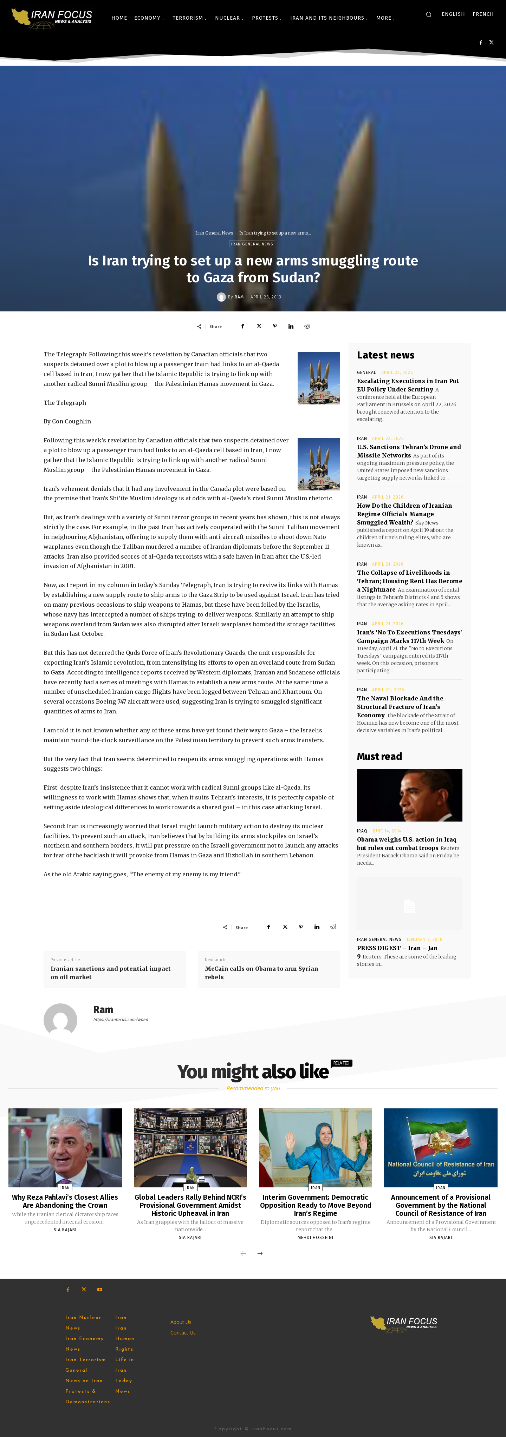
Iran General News (214, 233)
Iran (362, 438)
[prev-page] (243, 1253)
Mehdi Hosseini (315, 1236)
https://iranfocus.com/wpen (120, 1019)
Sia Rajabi (65, 1229)
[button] (428, 14)
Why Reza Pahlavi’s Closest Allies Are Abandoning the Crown (65, 1201)
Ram (239, 297)
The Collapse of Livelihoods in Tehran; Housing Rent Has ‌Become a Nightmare (409, 581)
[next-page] (260, 1253)
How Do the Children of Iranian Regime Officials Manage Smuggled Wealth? (404, 514)
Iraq (362, 831)
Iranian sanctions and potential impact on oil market (111, 973)
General (366, 372)
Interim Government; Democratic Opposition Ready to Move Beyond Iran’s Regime (315, 1205)
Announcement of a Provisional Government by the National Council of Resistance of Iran (441, 1205)
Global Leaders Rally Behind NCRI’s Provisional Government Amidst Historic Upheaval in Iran (190, 1205)
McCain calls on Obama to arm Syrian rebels (261, 973)
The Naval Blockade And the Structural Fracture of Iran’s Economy (400, 707)
